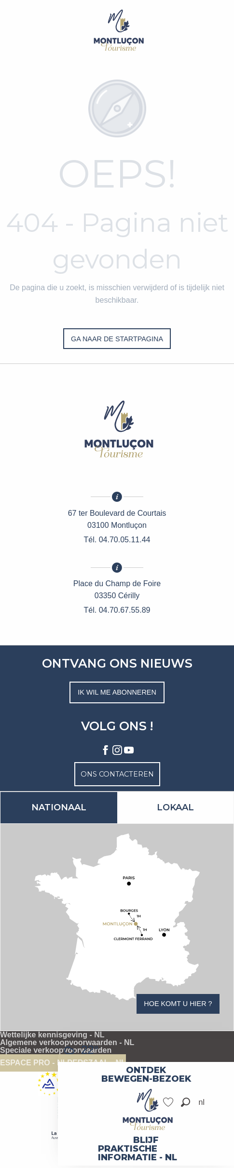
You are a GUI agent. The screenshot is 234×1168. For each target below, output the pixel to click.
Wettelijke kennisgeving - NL (52, 1035)
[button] (185, 1102)
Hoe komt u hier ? (178, 1003)
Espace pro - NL (33, 1063)
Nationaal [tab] (58, 807)
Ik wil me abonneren (117, 692)
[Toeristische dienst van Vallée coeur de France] (117, 30)
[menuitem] (146, 1070)
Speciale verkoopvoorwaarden (55, 1050)
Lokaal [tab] (175, 807)
